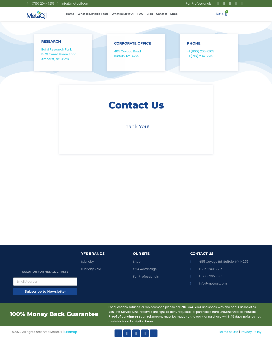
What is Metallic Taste (93, 14)
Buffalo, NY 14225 (127, 56)
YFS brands (93, 254)
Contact (161, 14)
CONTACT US (201, 254)
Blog (150, 14)
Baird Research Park (56, 49)
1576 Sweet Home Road (58, 54)
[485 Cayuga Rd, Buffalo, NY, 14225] (136, 206)
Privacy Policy (251, 332)
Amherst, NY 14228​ (55, 59)
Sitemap (70, 332)
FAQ (140, 14)
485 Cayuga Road (127, 51)
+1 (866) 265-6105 (200, 51)
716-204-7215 (191, 307)
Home (70, 14)
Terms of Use (228, 332)
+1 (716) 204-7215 (200, 56)
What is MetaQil (123, 14)
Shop (174, 14)
